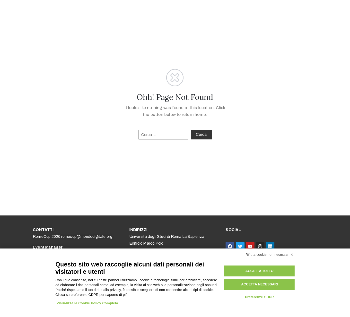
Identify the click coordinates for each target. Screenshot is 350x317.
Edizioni (234, 13)
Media (213, 13)
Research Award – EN (271, 13)
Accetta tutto (259, 271)
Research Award (313, 13)
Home (95, 13)
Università (171, 13)
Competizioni (121, 13)
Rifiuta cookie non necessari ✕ (269, 255)
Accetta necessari (259, 284)
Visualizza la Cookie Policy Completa (87, 303)
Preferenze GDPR (259, 297)
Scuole (148, 13)
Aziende (194, 13)
